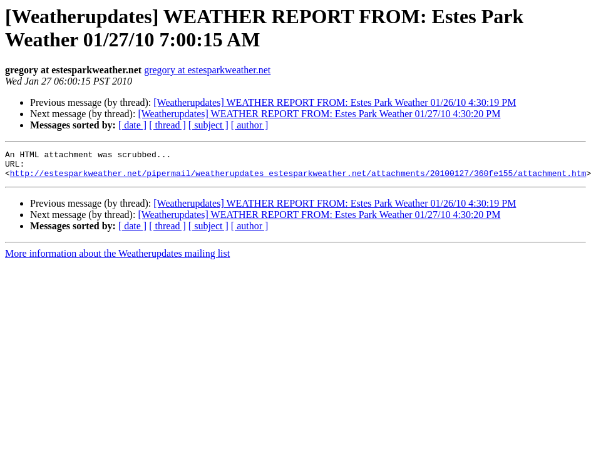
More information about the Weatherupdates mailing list (117, 259)
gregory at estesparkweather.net (207, 70)
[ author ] (250, 125)
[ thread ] (167, 125)
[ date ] (132, 125)
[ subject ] (208, 125)
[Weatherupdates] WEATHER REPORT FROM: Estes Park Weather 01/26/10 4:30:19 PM (334, 102)
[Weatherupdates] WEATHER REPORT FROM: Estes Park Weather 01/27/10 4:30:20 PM (319, 113)
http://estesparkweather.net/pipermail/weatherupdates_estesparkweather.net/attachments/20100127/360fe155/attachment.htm (298, 178)
